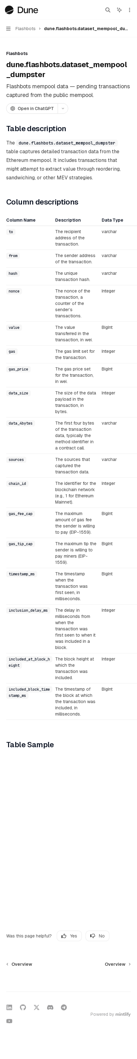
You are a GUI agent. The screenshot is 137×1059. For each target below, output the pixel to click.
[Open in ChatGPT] (32, 108)
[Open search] (108, 10)
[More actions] (129, 10)
